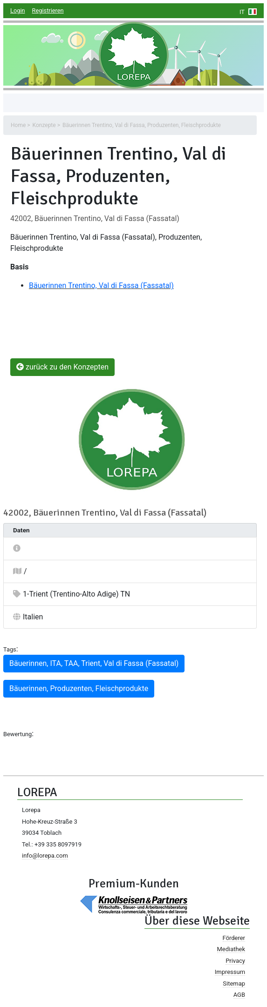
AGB (239, 994)
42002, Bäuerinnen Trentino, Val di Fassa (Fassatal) (94, 218)
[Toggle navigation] (24, 103)
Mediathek (231, 949)
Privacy (235, 960)
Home (18, 125)
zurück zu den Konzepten (62, 367)
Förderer (234, 937)
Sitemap (234, 983)
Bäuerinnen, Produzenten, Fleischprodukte (78, 688)
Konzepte (44, 125)
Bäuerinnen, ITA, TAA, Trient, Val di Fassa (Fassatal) (93, 663)
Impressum (230, 971)
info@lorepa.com (45, 855)
